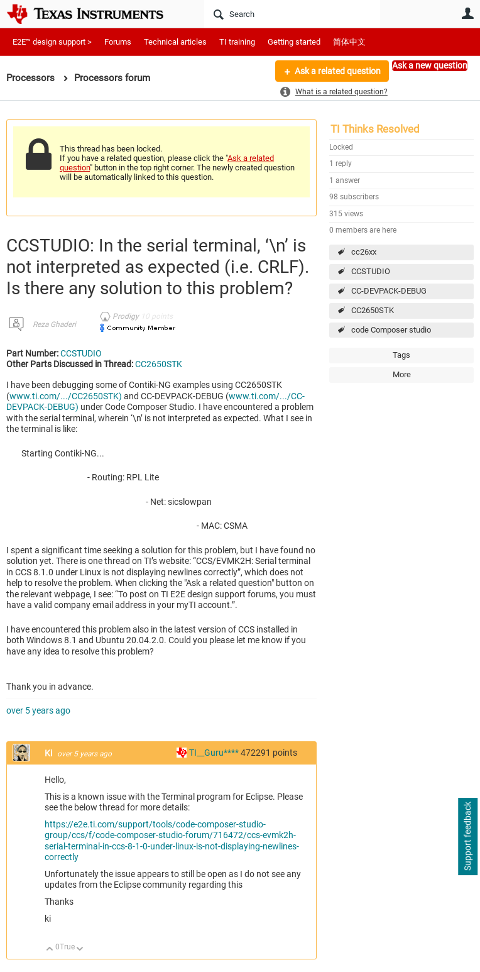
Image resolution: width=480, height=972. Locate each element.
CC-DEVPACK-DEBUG (389, 290)
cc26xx (363, 252)
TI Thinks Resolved (375, 129)
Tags (401, 355)
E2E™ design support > (52, 42)
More (183, 80)
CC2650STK (372, 310)
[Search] (292, 14)
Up (50, 949)
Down (80, 949)
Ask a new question (429, 65)
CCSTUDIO (370, 271)
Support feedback (467, 836)
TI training (237, 42)
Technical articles (175, 42)
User (467, 13)
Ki (49, 753)
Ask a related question (338, 71)
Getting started (294, 42)
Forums (117, 42)
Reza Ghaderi (54, 324)
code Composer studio (391, 329)
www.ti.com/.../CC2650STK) (65, 396)
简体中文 (349, 42)
